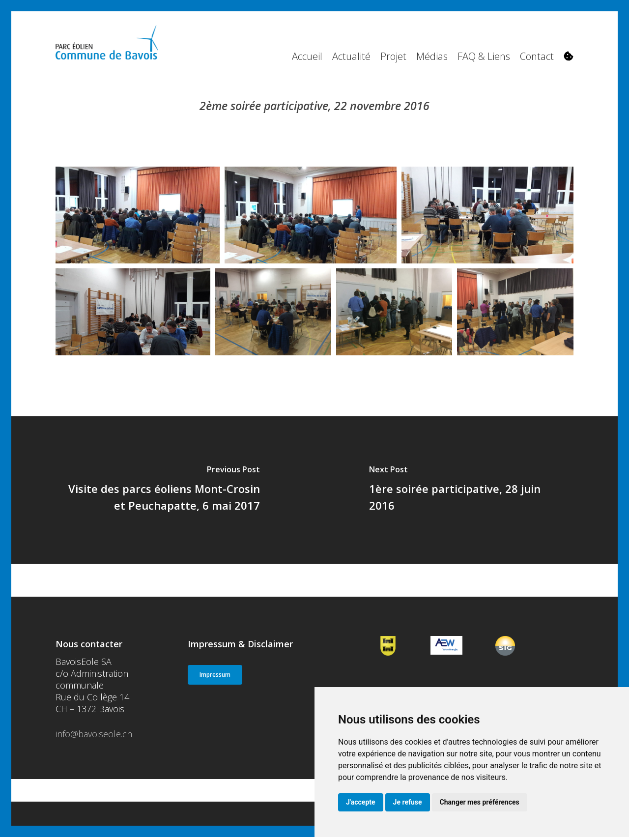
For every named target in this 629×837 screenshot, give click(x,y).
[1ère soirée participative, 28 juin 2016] (466, 490)
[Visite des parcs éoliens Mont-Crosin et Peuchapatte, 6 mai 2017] (162, 490)
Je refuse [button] (407, 802)
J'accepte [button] (360, 802)
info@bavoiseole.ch (94, 734)
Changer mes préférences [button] (479, 802)
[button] (215, 675)
